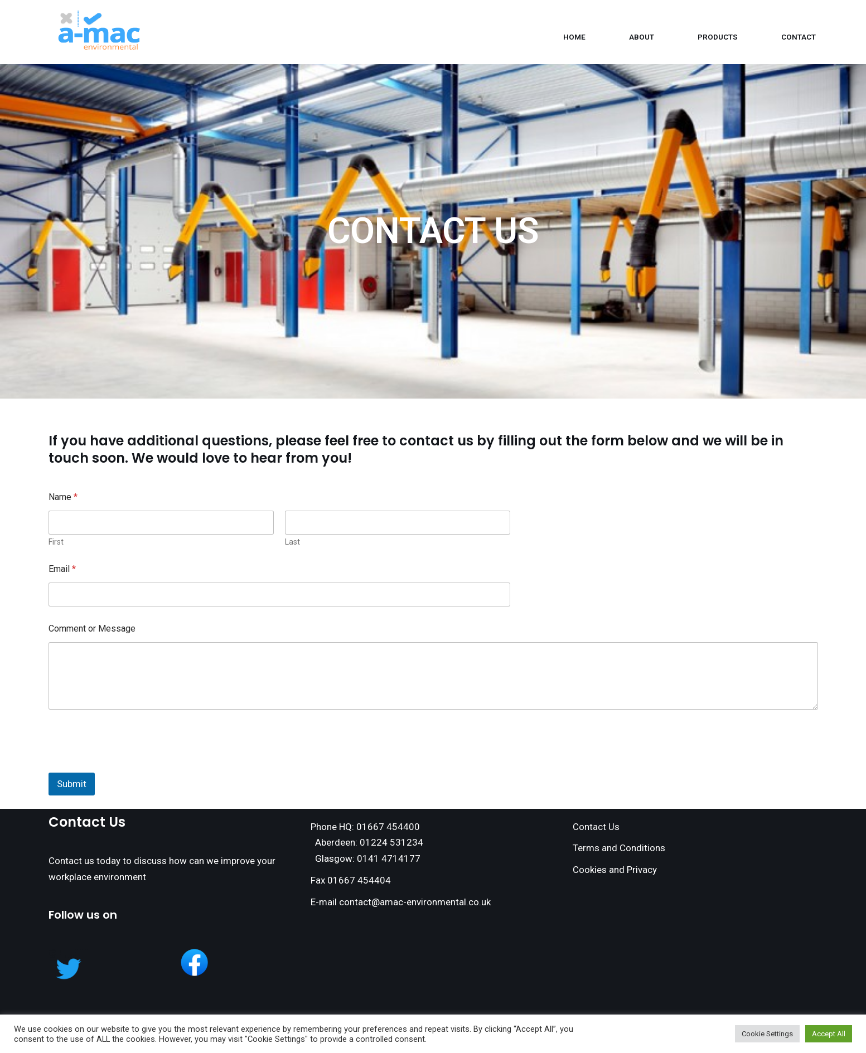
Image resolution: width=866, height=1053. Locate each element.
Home (574, 36)
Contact (798, 36)
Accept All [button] (828, 1034)
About (641, 36)
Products (718, 36)
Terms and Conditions (619, 847)
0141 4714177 (388, 858)
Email (62, 569)
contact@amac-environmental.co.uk (415, 902)
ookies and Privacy (618, 869)
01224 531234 (391, 842)
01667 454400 (388, 826)
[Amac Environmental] (101, 32)
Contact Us (596, 826)
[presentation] (133, 765)
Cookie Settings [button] (767, 1034)
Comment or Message (92, 628)
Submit (71, 783)
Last (292, 541)
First (56, 541)
